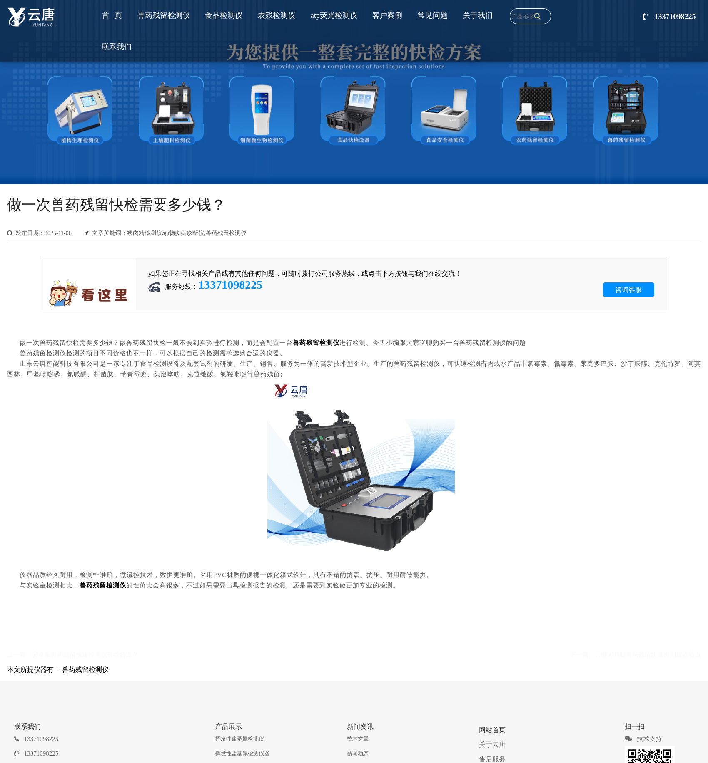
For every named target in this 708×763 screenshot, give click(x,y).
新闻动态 (358, 753)
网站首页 (492, 729)
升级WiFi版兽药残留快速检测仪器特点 (648, 653)
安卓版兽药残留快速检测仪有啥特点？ (85, 653)
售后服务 (492, 759)
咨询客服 (628, 289)
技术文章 (358, 739)
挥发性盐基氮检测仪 (239, 739)
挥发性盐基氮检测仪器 (242, 753)
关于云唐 (492, 744)
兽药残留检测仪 (85, 669)
